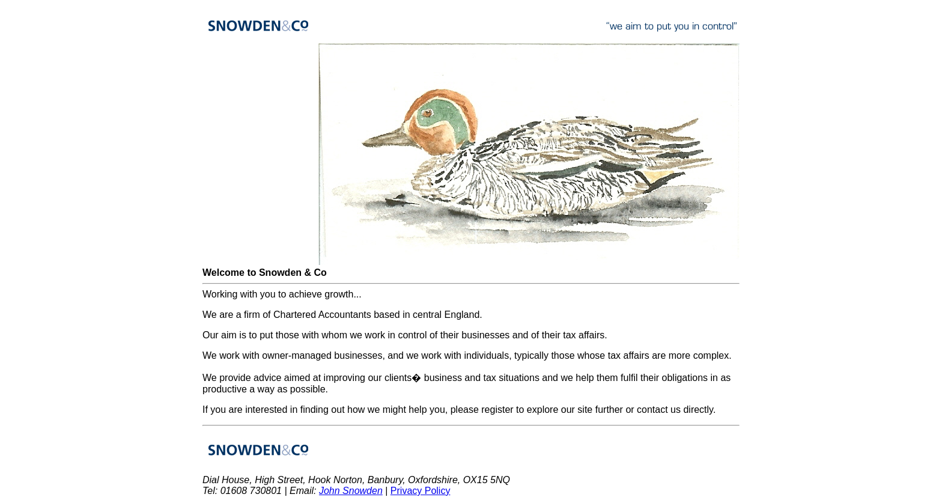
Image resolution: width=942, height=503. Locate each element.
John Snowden (351, 491)
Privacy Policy (420, 491)
